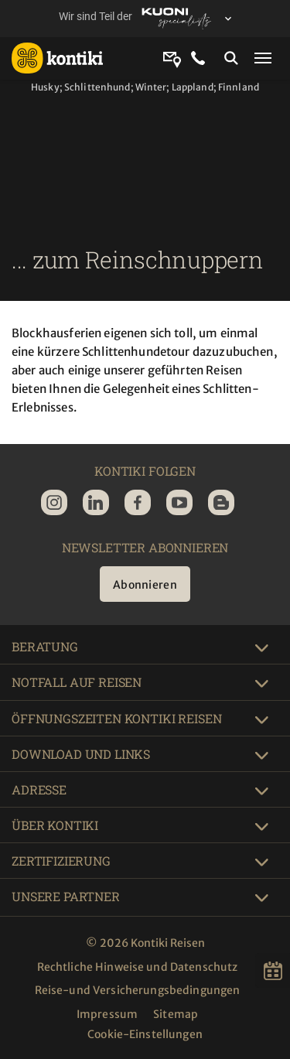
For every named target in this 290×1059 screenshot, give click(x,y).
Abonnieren (145, 585)
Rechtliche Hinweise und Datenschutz (137, 967)
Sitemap (175, 1014)
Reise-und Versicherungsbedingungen (138, 990)
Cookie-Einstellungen (145, 1034)
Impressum (107, 1014)
